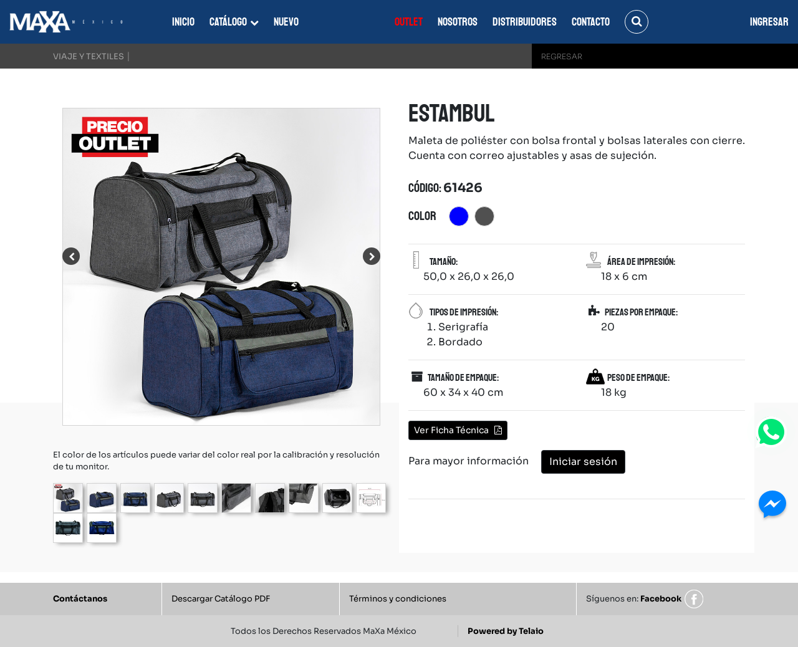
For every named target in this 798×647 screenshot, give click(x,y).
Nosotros (458, 22)
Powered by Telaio (506, 631)
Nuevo (286, 22)
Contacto (591, 22)
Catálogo (228, 22)
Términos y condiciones (397, 598)
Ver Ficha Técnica (458, 430)
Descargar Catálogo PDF (220, 598)
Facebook (660, 598)
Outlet (409, 22)
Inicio (183, 22)
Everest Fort (340, 22)
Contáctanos (80, 598)
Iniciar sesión (583, 461)
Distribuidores (525, 22)
